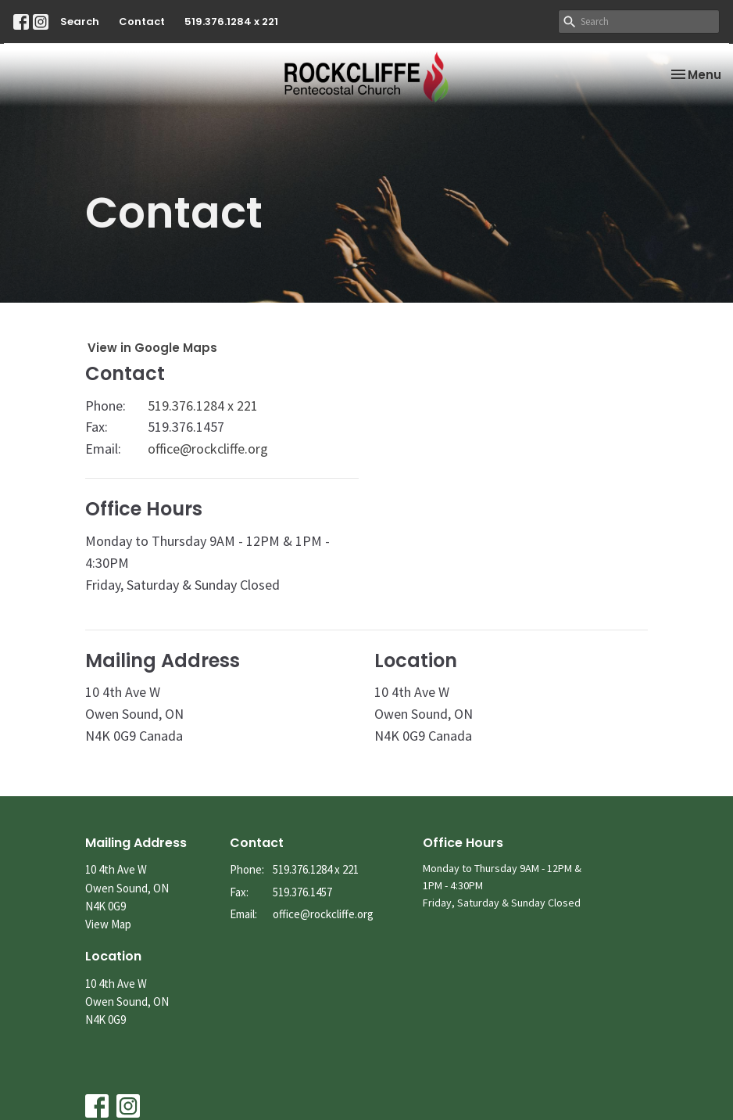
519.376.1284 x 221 (231, 21)
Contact (142, 21)
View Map (108, 924)
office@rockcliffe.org (208, 449)
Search (79, 21)
